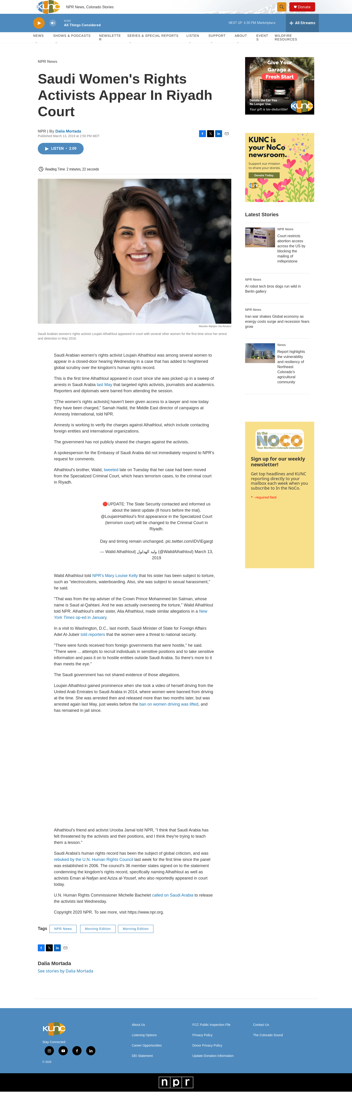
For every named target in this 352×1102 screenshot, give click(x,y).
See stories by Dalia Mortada (65, 981)
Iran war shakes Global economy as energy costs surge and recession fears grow (277, 332)
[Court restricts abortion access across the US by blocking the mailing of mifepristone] (260, 248)
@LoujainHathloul (117, 527)
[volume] (53, 33)
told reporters (93, 645)
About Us (138, 1035)
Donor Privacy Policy (207, 1056)
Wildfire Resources (286, 48)
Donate (307, 12)
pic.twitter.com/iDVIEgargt (189, 551)
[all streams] (302, 33)
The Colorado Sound (268, 1045)
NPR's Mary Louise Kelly (115, 586)
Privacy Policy (202, 1045)
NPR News (47, 72)
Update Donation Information (213, 1066)
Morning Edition (98, 939)
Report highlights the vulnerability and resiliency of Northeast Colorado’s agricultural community (291, 377)
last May (104, 395)
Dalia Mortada (68, 141)
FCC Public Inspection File (211, 1035)
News (281, 355)
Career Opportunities (147, 1056)
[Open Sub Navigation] (36, 53)
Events (262, 48)
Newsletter (110, 48)
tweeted (112, 480)
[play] (39, 33)
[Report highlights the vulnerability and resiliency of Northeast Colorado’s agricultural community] (260, 363)
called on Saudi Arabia (172, 905)
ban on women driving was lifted (168, 714)
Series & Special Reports (152, 46)
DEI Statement (142, 1066)
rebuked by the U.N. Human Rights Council (93, 870)
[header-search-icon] (283, 12)
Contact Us (261, 1035)
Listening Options (144, 1045)
